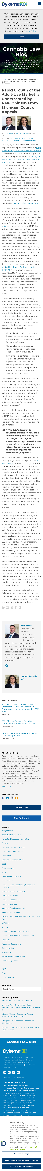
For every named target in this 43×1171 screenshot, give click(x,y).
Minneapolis (19, 1065)
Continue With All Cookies (21, 1167)
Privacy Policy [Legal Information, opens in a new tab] (19, 1149)
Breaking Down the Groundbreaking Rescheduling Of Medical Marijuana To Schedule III (21, 1007)
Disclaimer (21, 1078)
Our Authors (15, 817)
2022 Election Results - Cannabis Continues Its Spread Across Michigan (19, 722)
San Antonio (30, 1065)
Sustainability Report (10, 961)
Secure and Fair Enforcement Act (15, 956)
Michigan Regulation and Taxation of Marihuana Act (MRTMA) (21, 159)
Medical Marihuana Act (11, 912)
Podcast (5, 927)
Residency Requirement (11, 944)
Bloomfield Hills (26, 1057)
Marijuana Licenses (17, 138)
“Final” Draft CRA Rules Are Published (17, 1001)
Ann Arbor (7, 1057)
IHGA (4, 872)
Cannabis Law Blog (21, 51)
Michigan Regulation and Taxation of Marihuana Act (19, 139)
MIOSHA (5, 923)
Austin (15, 1057)
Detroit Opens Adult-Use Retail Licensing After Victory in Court (20, 734)
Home (4, 79)
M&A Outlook (7, 881)
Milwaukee (7, 1065)
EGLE (4, 864)
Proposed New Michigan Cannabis (15, 931)
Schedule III (6, 952)
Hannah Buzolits (22, 133)
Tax (3, 965)
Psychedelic (6, 940)
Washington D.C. (10, 1067)
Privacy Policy (30, 31)
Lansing (6, 1062)
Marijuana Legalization (11, 900)
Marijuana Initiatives (10, 896)
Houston (29, 1060)
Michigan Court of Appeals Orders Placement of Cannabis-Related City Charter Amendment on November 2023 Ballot (21, 708)
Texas (4, 973)
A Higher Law (7, 831)
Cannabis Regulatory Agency (13, 847)
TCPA (4, 969)
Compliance (6, 856)
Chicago (6, 1060)
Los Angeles (17, 1062)
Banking (5, 843)
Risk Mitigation (8, 948)
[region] (21, 1143)
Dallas (14, 1060)
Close (21, 37)
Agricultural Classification (11, 835)
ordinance (6, 226)
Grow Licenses (7, 868)
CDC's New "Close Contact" (13, 852)
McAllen (27, 1062)
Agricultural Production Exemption (15, 839)
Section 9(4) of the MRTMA (25, 203)
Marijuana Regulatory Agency (13, 908)
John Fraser (9, 133)
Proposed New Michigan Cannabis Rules (18, 936)
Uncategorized (8, 977)
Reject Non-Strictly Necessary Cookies (21, 1160)
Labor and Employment (11, 877)
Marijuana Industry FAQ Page (13, 892)
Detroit (21, 1060)
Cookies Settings (21, 1154)
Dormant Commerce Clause (13, 860)
